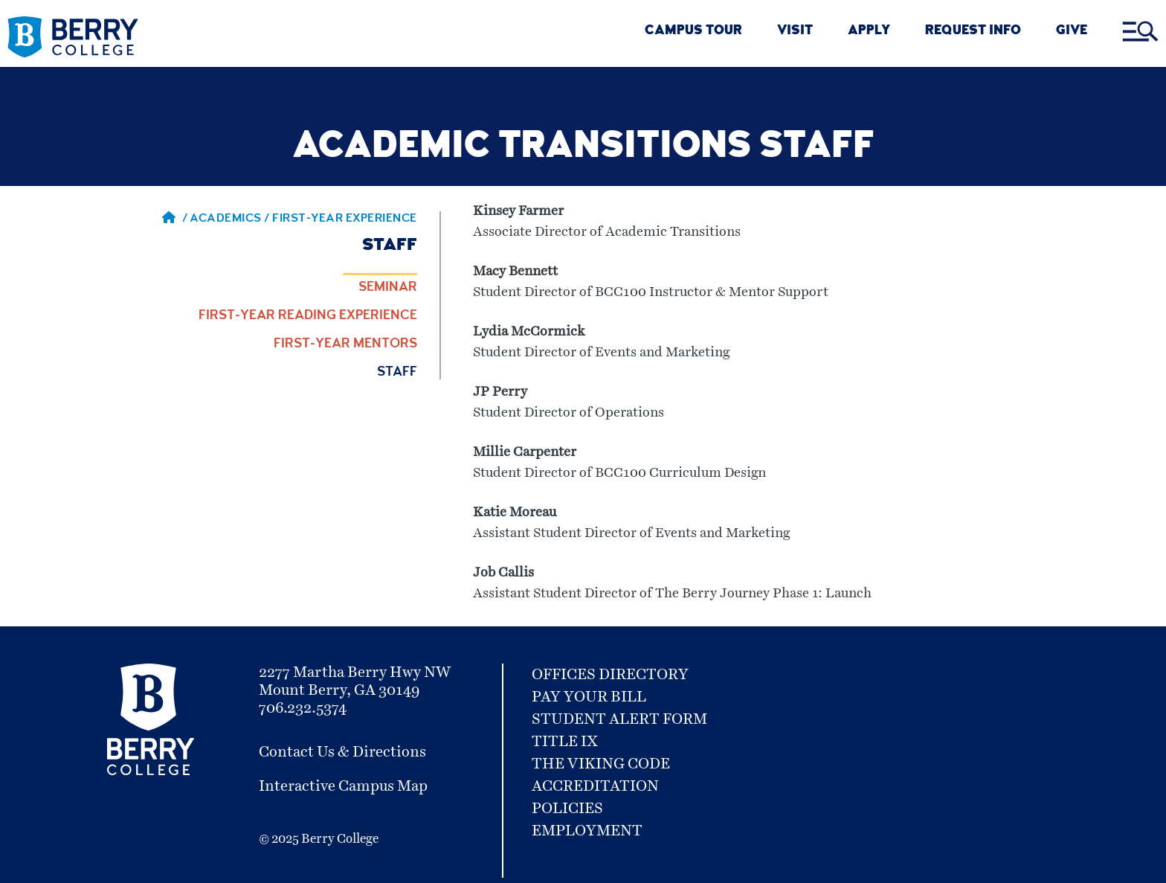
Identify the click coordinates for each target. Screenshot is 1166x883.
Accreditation (595, 786)
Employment (587, 830)
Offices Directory (610, 674)
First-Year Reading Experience (308, 316)
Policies (567, 808)
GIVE (1071, 31)
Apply (869, 31)
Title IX (565, 741)
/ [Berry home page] (174, 219)
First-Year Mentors (345, 344)
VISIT (795, 31)
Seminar (387, 288)
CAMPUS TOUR (693, 31)
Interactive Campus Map (343, 786)
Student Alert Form (619, 719)
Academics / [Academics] (231, 219)
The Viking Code (601, 764)
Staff (397, 372)
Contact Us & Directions (342, 752)
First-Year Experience (344, 219)
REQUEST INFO (973, 31)
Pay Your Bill (589, 697)
